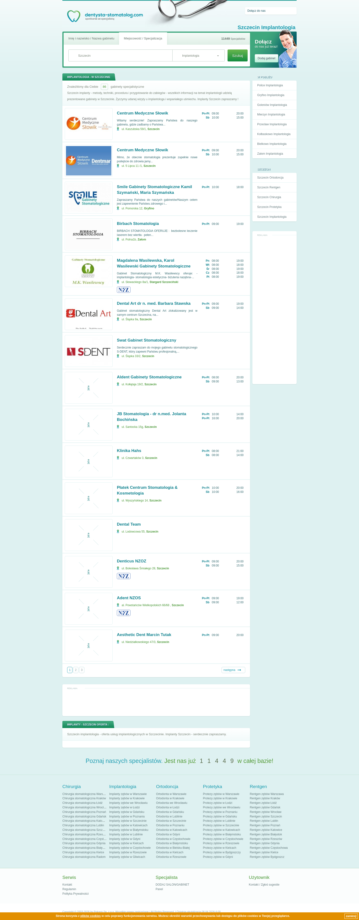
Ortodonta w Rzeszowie (171, 857)
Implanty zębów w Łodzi (124, 807)
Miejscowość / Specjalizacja (143, 38)
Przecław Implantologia (272, 124)
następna (229, 670)
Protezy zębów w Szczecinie (221, 825)
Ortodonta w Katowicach (171, 830)
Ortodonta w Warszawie (171, 794)
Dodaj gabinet (266, 58)
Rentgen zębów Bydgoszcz (267, 857)
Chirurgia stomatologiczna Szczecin (85, 830)
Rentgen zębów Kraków (265, 798)
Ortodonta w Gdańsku (170, 812)
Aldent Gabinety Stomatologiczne (149, 377)
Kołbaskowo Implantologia (273, 134)
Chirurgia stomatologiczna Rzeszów (85, 834)
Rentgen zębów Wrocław (266, 812)
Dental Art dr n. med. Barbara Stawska (153, 303)
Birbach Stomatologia (138, 223)
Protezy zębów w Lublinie (219, 820)
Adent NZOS (129, 598)
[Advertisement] (275, 309)
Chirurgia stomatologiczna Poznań (84, 812)
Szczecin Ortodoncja (270, 177)
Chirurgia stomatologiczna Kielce (83, 852)
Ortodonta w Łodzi (167, 807)
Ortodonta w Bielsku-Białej (173, 847)
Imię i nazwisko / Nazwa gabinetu (91, 38)
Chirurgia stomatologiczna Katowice (85, 820)
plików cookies (90, 916)
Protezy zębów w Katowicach (221, 830)
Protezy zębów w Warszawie (221, 794)
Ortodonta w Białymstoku (172, 843)
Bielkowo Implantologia (272, 144)
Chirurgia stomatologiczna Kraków (84, 798)
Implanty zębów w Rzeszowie (128, 852)
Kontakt (67, 884)
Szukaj (237, 56)
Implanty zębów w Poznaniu (127, 816)
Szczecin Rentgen (268, 187)
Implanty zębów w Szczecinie (128, 820)
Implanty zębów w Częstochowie (130, 847)
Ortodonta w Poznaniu (170, 825)
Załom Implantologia (270, 153)
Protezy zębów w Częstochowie (223, 839)
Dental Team (129, 524)
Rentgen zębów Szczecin (266, 816)
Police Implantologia (270, 85)
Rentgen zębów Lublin (264, 820)
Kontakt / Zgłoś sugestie (264, 884)
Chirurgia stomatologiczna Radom (84, 857)
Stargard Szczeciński (164, 282)
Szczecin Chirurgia (269, 197)
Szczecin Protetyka (269, 207)
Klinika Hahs (129, 450)
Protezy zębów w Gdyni (218, 857)
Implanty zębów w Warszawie (128, 794)
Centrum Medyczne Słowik (142, 113)
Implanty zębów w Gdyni (124, 839)
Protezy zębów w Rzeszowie (221, 843)
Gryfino (149, 208)
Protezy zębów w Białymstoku (222, 834)
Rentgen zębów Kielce (264, 852)
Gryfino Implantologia (270, 95)
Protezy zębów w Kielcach (219, 847)
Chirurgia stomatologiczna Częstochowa (88, 839)
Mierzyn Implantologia (271, 114)
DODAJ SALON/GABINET (172, 884)
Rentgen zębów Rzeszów (266, 839)
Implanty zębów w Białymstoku (128, 830)
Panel (159, 889)
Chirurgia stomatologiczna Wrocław (84, 807)
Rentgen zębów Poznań (265, 825)
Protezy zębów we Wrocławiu (221, 807)
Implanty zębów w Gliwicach (127, 857)
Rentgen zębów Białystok (266, 834)
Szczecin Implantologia (272, 216)
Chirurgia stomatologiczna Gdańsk (84, 816)
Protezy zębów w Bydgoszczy (222, 852)
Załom (142, 239)
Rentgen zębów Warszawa (267, 794)
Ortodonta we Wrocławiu (171, 803)
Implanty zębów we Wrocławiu (128, 803)
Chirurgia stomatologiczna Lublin (83, 825)
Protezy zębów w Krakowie (220, 798)
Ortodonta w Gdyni (168, 834)
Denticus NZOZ (131, 561)
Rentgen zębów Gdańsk (265, 807)
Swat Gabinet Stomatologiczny (146, 340)
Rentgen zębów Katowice (266, 830)
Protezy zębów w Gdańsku (220, 816)
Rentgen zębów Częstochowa (269, 847)
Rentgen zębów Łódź (263, 803)
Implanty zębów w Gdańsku (126, 812)
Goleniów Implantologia (272, 105)
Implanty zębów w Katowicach (128, 825)
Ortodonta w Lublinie (169, 816)
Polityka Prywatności (75, 893)
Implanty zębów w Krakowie (127, 798)
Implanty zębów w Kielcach (126, 843)
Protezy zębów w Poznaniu (220, 812)
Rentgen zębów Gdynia (265, 843)
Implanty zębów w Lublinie (126, 834)
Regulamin (69, 889)
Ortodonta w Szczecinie (171, 820)
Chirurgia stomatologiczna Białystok (85, 847)
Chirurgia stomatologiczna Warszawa (86, 794)
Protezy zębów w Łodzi (217, 803)
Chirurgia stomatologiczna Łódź (82, 803)
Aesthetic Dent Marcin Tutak (144, 634)
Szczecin (153, 129)
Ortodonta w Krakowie (170, 798)
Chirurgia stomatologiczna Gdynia (83, 843)
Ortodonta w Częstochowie (173, 839)
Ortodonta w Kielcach (169, 852)
